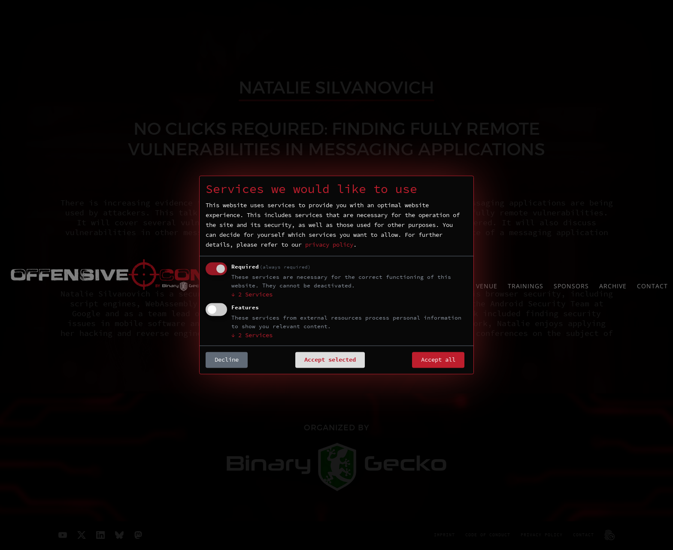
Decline (227, 360)
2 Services (252, 295)
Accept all (438, 360)
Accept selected (330, 360)
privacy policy (329, 245)
